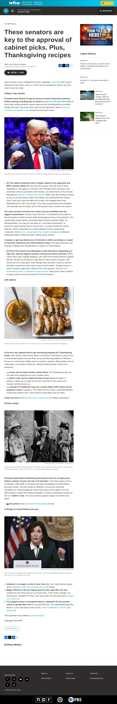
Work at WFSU (46, 678)
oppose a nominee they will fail (31, 195)
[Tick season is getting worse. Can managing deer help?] (87, 116)
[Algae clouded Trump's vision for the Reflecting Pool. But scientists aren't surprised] (87, 95)
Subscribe (55, 82)
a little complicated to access (53, 607)
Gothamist (11, 610)
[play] (6, 11)
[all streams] (106, 11)
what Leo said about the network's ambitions (40, 232)
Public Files (94, 673)
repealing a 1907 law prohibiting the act (29, 587)
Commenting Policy (96, 678)
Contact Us (69, 673)
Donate (108, 3)
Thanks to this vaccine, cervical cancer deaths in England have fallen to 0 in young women (95, 66)
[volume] (12, 10)
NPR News (84, 60)
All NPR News (10, 24)
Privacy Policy (70, 678)
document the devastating (35, 504)
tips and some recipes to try (37, 398)
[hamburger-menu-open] (5, 3)
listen (31, 85)
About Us (44, 673)
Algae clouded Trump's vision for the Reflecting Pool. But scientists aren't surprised (102, 99)
